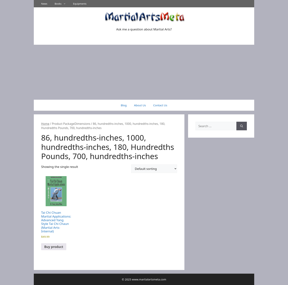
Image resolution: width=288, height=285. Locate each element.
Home (45, 124)
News (44, 3)
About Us (140, 105)
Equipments (80, 3)
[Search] (241, 126)
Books (62, 3)
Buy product (53, 247)
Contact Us (160, 105)
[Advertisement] (144, 72)
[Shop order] (154, 168)
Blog (124, 105)
